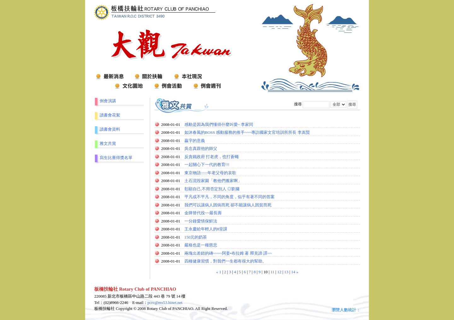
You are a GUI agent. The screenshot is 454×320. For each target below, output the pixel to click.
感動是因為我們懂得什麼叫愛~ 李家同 (218, 124)
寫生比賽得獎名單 (116, 157)
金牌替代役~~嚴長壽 (203, 212)
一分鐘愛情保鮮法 (200, 221)
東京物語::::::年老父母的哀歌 (210, 172)
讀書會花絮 (110, 115)
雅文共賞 (108, 143)
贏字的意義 (194, 140)
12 (279, 272)
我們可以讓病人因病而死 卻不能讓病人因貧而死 (227, 205)
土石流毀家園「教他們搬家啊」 (213, 180)
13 (286, 272)
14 (293, 272)
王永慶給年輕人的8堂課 (206, 229)
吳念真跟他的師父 (200, 148)
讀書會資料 (110, 129)
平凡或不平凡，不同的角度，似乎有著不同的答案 (229, 196)
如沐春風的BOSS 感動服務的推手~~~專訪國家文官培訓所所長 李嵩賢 (247, 132)
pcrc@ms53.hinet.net (165, 302)
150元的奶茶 (195, 237)
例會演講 (108, 100)
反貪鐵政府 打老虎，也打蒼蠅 (211, 156)
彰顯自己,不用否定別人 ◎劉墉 (212, 189)
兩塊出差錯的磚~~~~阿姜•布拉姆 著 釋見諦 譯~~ (228, 253)
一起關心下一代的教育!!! (207, 164)
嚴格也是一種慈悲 (200, 245)
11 (273, 272)
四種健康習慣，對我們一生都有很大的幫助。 (225, 261)
